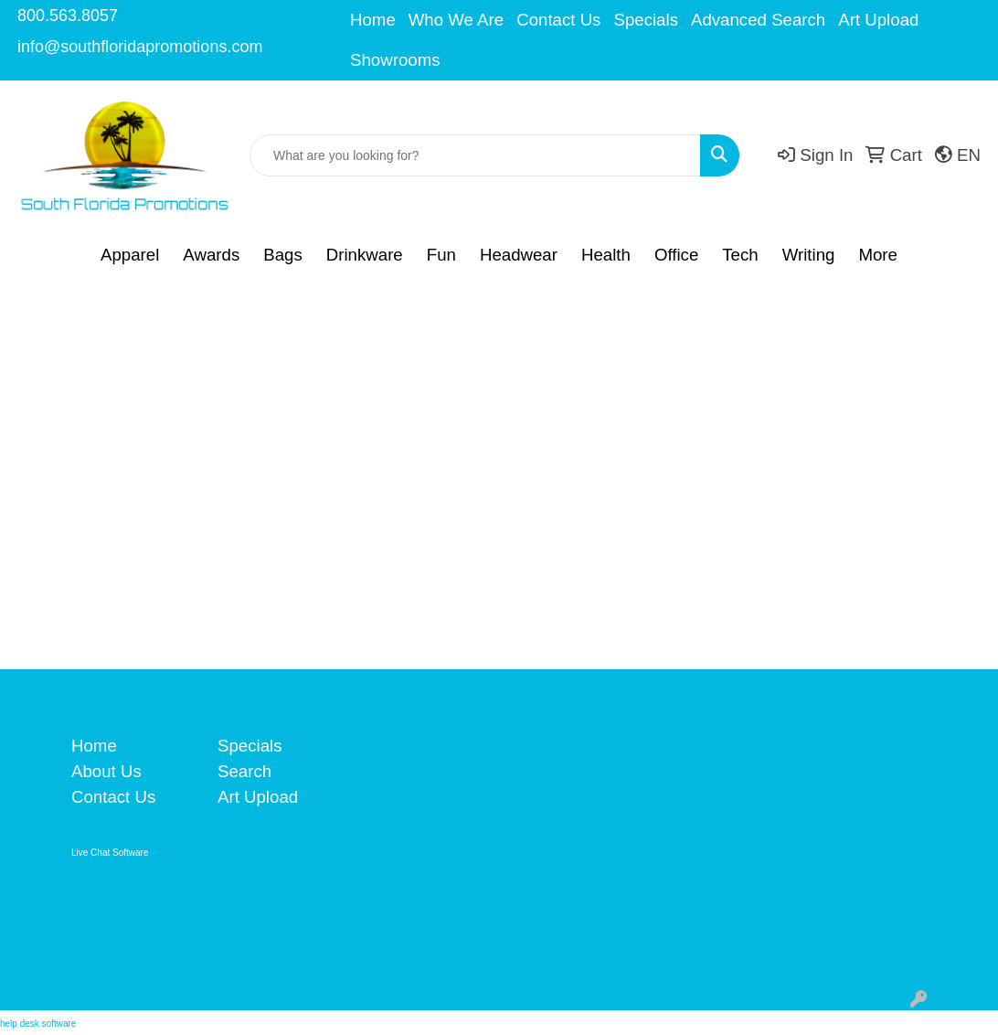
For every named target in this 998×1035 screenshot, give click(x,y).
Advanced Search (758, 19)
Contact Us (558, 19)
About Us (106, 771)
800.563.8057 (67, 15)
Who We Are (456, 19)
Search (244, 771)
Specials (645, 19)
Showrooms (395, 59)
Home (373, 19)
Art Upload (878, 19)
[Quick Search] (475, 155)
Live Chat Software (110, 853)
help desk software (38, 1024)
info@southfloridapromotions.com (139, 46)
